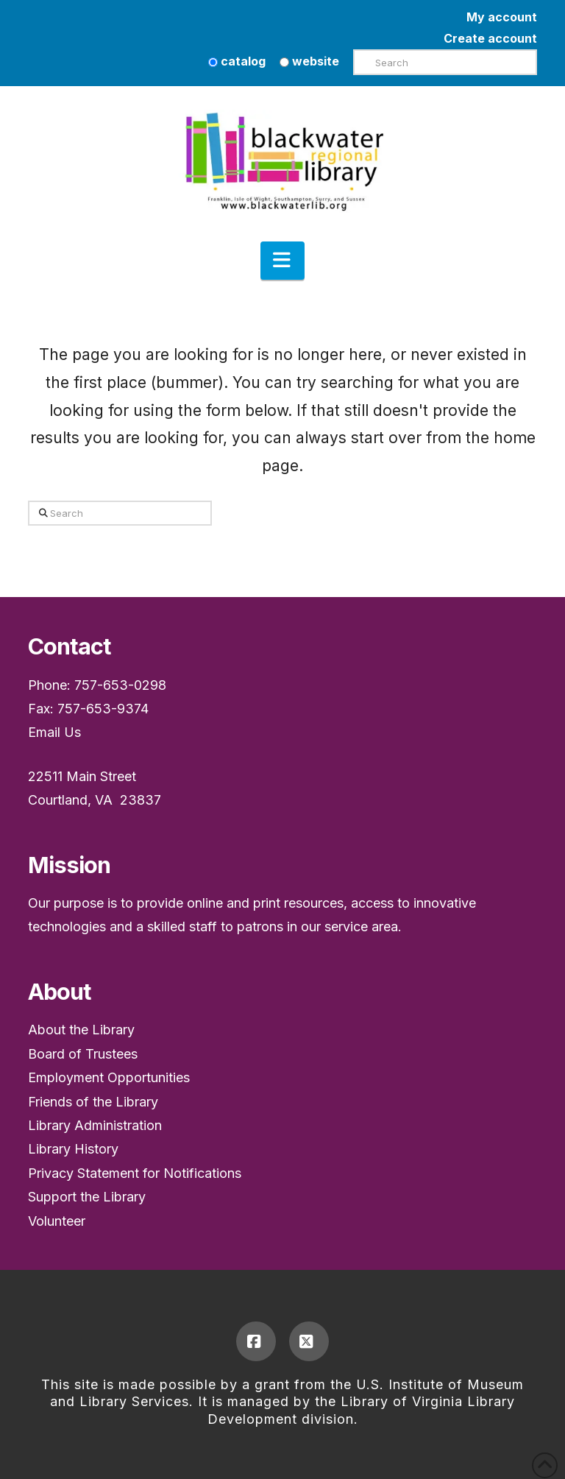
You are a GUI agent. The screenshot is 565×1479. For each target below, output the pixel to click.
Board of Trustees (83, 1054)
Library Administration (95, 1125)
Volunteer (56, 1221)
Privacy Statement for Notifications (134, 1173)
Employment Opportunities (109, 1077)
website (309, 61)
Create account (490, 38)
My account (501, 17)
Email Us (54, 732)
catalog (237, 61)
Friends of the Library (93, 1101)
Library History (73, 1149)
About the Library (81, 1029)
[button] (282, 260)
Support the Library (87, 1196)
